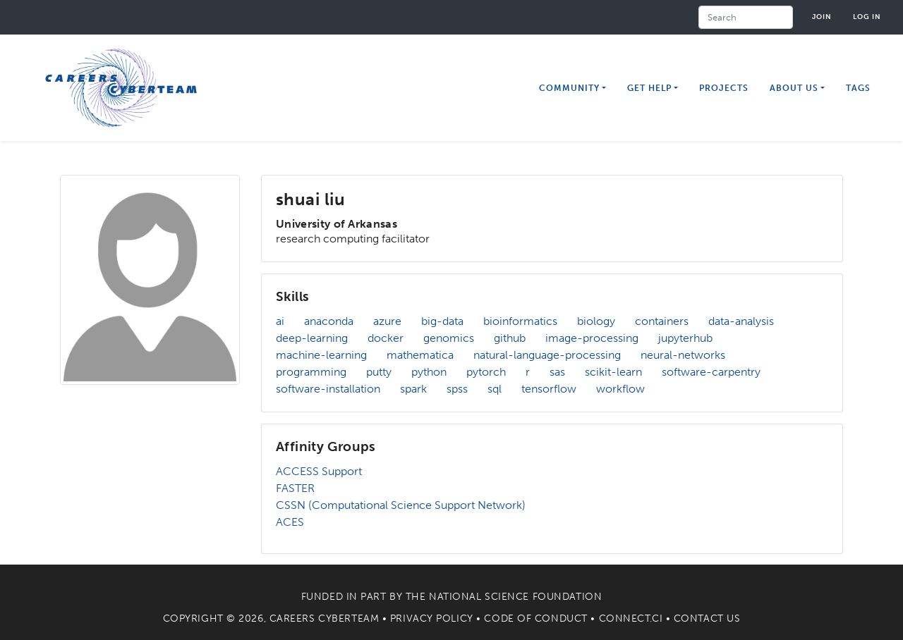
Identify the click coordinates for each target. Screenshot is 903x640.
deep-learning (312, 338)
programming (311, 372)
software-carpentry (711, 372)
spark (413, 388)
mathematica (420, 355)
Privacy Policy (431, 618)
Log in (867, 16)
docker (386, 338)
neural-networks (683, 355)
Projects (724, 88)
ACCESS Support (319, 471)
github (510, 338)
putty (379, 372)
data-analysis (741, 321)
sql (494, 388)
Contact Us (707, 618)
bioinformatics (520, 321)
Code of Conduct (535, 618)
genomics (448, 338)
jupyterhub (685, 338)
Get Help (649, 88)
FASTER (295, 488)
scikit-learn (613, 372)
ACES (290, 522)
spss (457, 388)
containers (662, 321)
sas (557, 372)
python (429, 372)
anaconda (328, 321)
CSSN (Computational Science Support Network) (401, 505)
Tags (858, 88)
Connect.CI (631, 618)
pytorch (486, 372)
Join (822, 16)
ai (280, 321)
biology (596, 321)
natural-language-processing (547, 355)
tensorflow (548, 388)
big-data (442, 321)
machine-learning (321, 355)
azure (387, 321)
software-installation (328, 388)
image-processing (591, 338)
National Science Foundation (515, 597)
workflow (620, 388)
